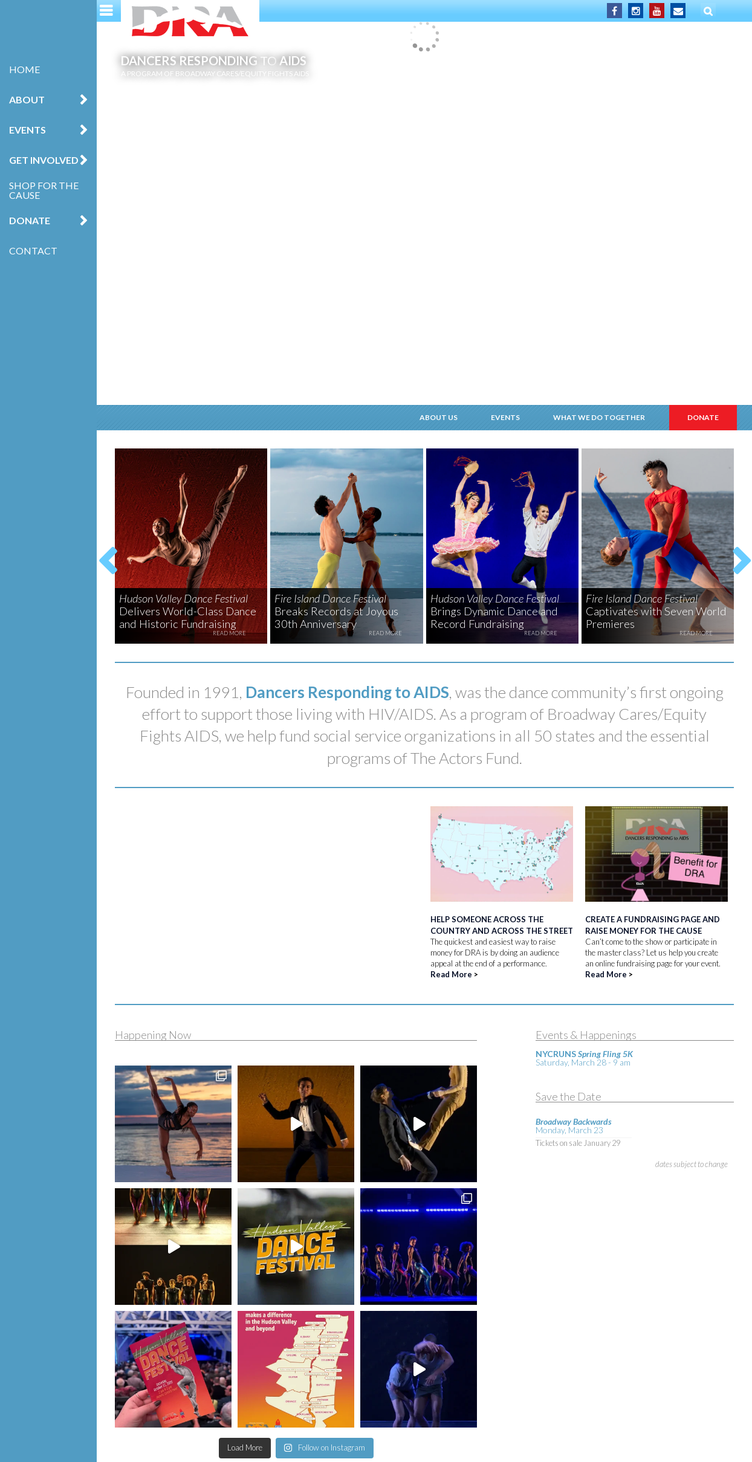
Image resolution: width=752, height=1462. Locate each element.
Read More (451, 974)
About (27, 99)
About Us (439, 417)
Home (24, 69)
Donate (29, 220)
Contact (33, 250)
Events (27, 129)
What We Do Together (599, 417)
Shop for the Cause (44, 190)
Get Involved (44, 160)
